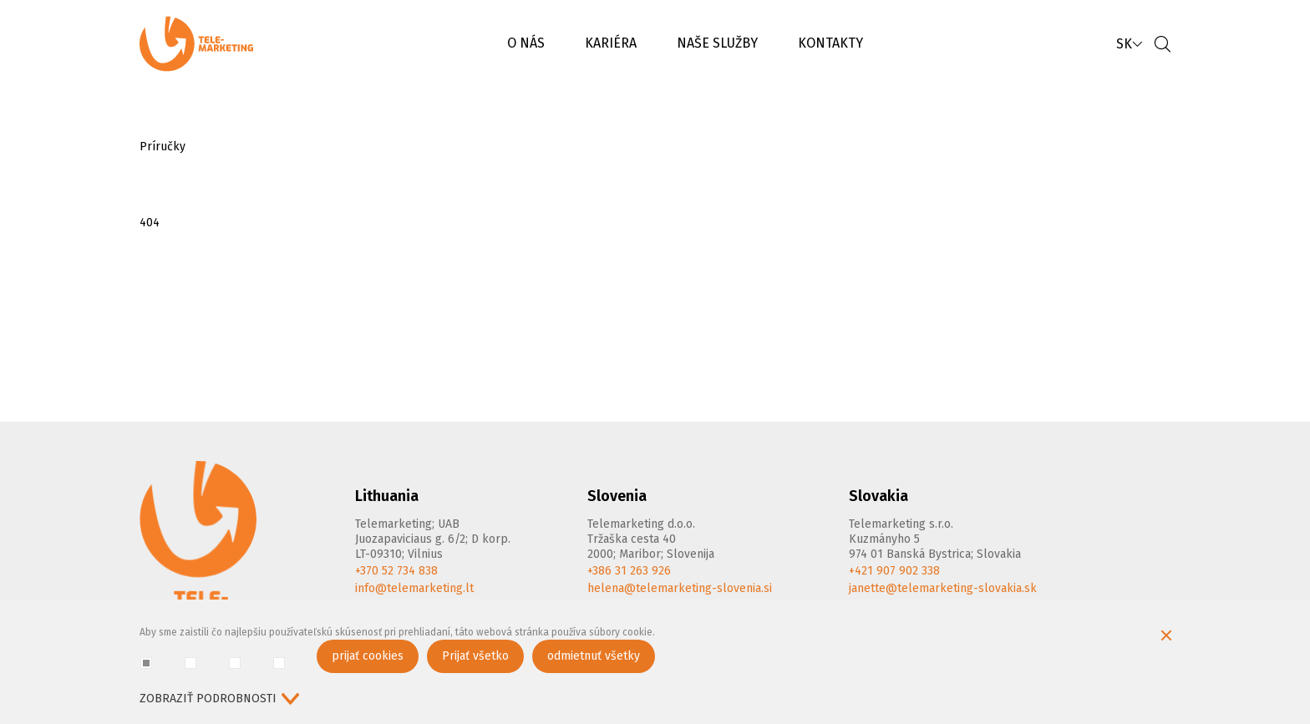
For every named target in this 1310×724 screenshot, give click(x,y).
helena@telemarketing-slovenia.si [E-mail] (679, 588)
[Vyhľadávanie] (1162, 44)
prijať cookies (368, 656)
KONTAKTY (830, 43)
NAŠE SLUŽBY (717, 43)
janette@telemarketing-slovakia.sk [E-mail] (943, 588)
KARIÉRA (611, 43)
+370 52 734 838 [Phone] (396, 571)
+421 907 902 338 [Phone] (894, 571)
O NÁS (526, 43)
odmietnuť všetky (593, 656)
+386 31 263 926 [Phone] (629, 571)
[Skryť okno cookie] (1166, 637)
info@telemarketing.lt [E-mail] (414, 588)
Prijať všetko (475, 656)
